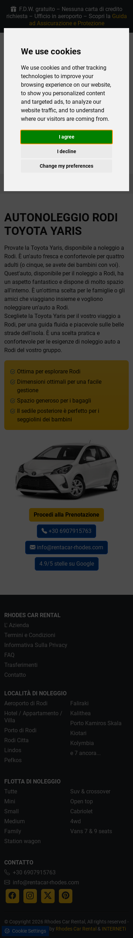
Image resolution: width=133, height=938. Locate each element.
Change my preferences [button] (66, 166)
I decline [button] (66, 151)
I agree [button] (66, 137)
